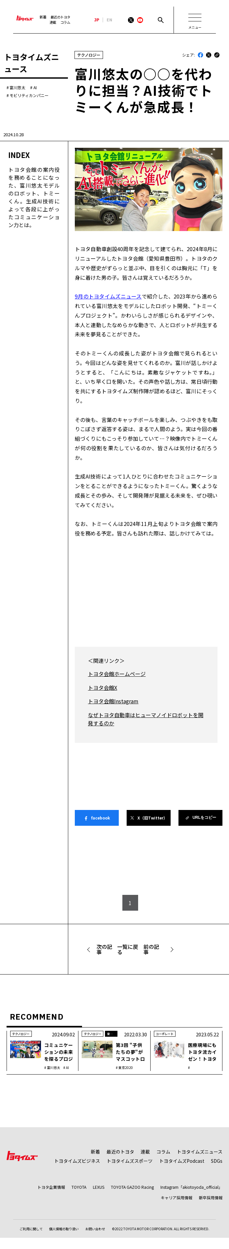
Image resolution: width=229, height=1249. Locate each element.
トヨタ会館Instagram (113, 701)
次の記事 (104, 949)
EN (109, 20)
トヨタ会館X (102, 687)
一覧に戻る (127, 949)
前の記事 (151, 949)
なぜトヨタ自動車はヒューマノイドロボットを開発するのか (145, 719)
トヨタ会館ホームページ (117, 674)
